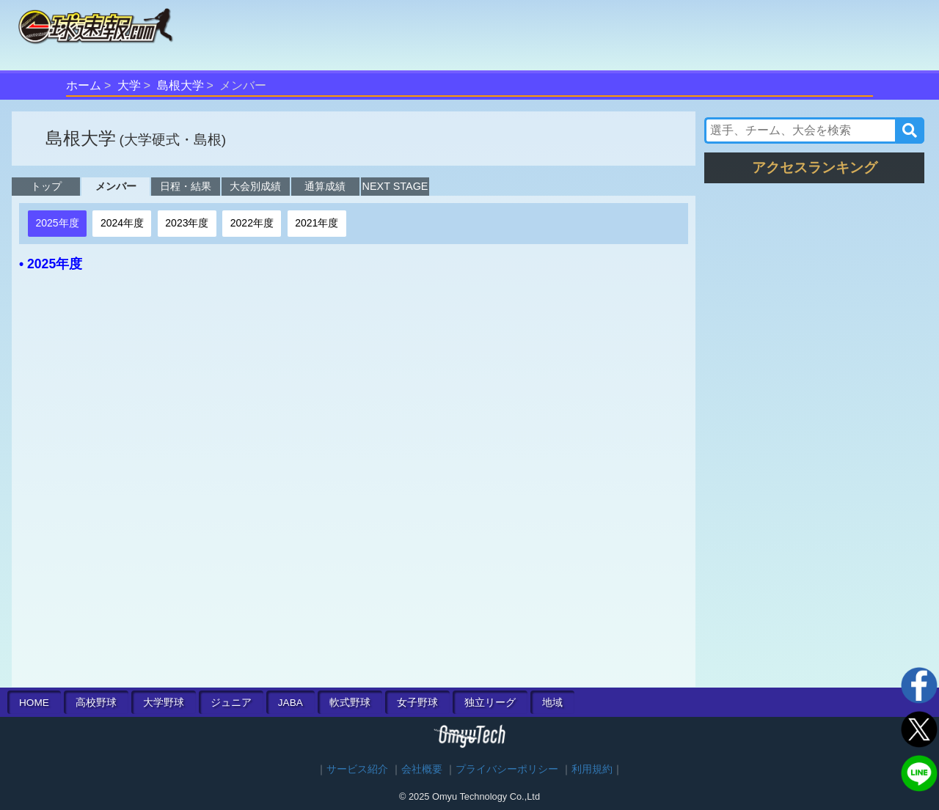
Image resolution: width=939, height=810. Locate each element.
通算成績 (325, 186)
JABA (290, 702)
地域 (552, 702)
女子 (417, 702)
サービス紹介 (357, 769)
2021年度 (316, 223)
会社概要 (421, 769)
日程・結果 (185, 186)
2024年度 (122, 223)
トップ (46, 186)
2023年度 (186, 223)
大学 (129, 85)
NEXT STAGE (395, 186)
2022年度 (252, 223)
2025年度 (56, 223)
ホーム (83, 85)
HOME (34, 702)
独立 (490, 702)
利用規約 (592, 769)
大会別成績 (255, 186)
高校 (96, 702)
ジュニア (231, 702)
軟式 (349, 702)
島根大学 (180, 85)
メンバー (115, 186)
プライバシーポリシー (507, 769)
